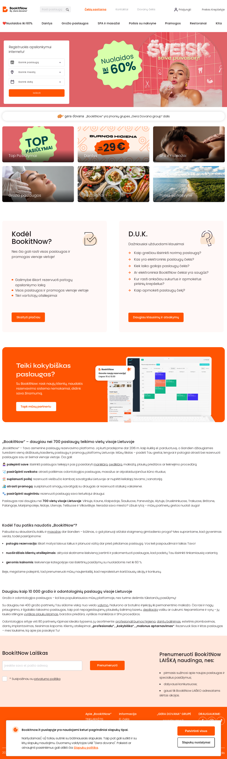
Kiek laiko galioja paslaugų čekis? (161, 266)
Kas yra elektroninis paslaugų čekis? (164, 259)
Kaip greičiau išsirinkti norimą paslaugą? (167, 252)
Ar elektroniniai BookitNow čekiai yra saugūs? (171, 272)
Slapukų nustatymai (196, 742)
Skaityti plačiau (28, 317)
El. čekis (124, 719)
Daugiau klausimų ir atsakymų (156, 317)
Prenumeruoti (107, 665)
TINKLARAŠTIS (94, 719)
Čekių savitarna (95, 9)
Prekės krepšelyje (213, 9)
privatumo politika (47, 679)
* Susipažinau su (35, 679)
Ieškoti (37, 93)
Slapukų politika (86, 748)
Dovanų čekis (146, 9)
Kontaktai (122, 9)
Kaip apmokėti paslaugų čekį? (159, 290)
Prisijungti (185, 9)
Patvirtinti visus (196, 731)
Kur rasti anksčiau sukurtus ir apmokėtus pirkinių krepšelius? (167, 281)
